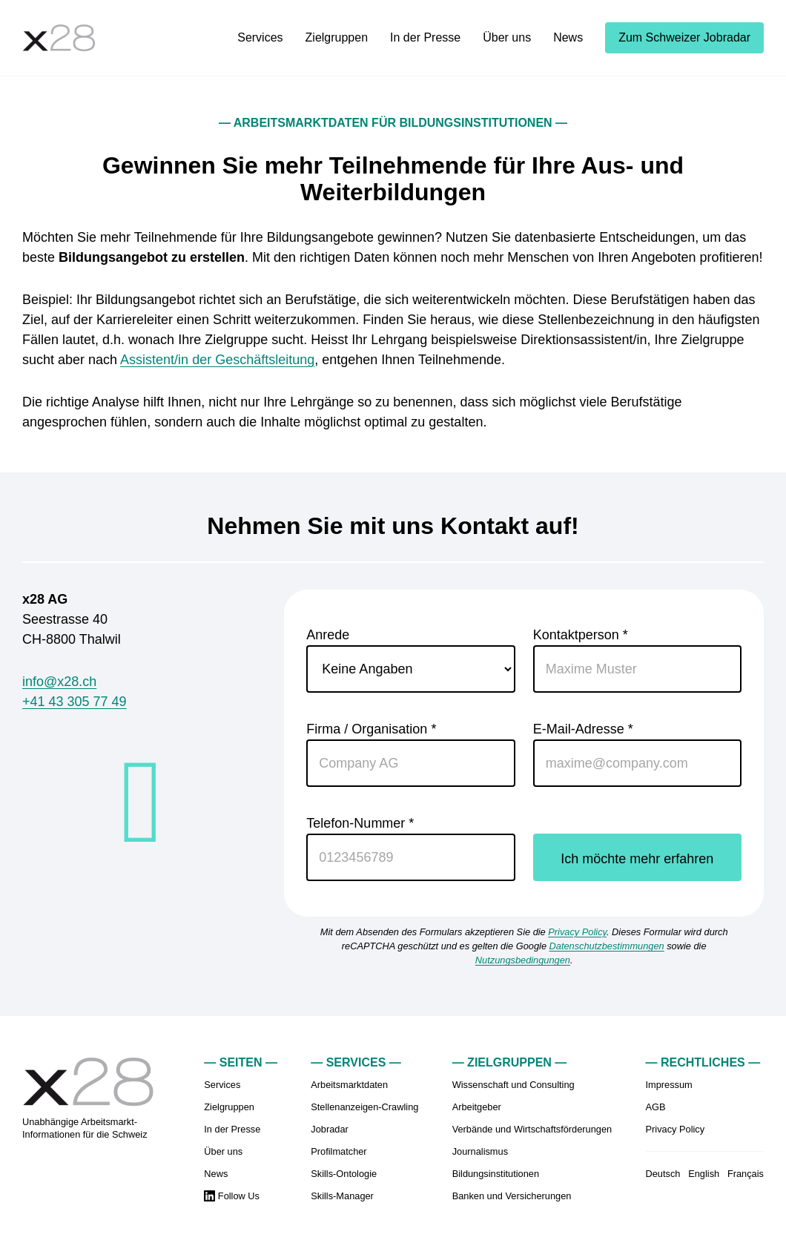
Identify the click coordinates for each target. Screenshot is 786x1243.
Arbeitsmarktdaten (349, 1084)
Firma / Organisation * (410, 754)
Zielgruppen (337, 37)
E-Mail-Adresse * (637, 754)
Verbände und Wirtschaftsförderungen (532, 1129)
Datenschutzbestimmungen (606, 946)
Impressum (669, 1084)
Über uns (507, 37)
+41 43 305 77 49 (74, 701)
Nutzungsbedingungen (522, 960)
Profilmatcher (338, 1151)
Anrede (410, 660)
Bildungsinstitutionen (495, 1173)
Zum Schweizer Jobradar (684, 37)
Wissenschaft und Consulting (513, 1084)
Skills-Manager (342, 1195)
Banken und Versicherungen (512, 1195)
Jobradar (330, 1129)
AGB (656, 1106)
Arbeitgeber (476, 1106)
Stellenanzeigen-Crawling (364, 1106)
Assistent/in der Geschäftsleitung (217, 359)
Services (260, 37)
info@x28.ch (59, 681)
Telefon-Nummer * (410, 848)
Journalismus (480, 1151)
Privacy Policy (577, 931)
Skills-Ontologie (344, 1173)
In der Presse (425, 37)
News (568, 37)
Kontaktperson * (637, 660)
